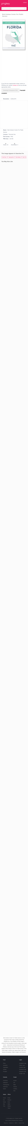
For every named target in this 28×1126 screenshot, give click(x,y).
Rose (9, 1102)
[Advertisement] (14, 66)
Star (4, 1104)
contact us (15, 85)
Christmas (5, 1080)
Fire (4, 1100)
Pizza (4, 1063)
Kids (14, 1090)
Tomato (4, 1069)
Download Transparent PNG (10, 90)
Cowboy (15, 1088)
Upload (25, 2)
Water (9, 1104)
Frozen (15, 1080)
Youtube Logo (22, 1067)
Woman (15, 1086)
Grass (4, 1102)
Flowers (9, 1100)
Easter (4, 1088)
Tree (4, 1106)
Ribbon (9, 1106)
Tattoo (9, 1108)
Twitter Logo (22, 1065)
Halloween (5, 1082)
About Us (6, 1123)
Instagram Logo (22, 1063)
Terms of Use (21, 1123)
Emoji (9, 1097)
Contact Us (11, 1123)
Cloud (4, 1097)
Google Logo (22, 1073)
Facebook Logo (22, 1069)
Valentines (5, 1086)
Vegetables (5, 1067)
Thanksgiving (6, 1084)
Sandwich (5, 1065)
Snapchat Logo (22, 1071)
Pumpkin (5, 1071)
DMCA (16, 1123)
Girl (14, 1082)
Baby (14, 1084)
